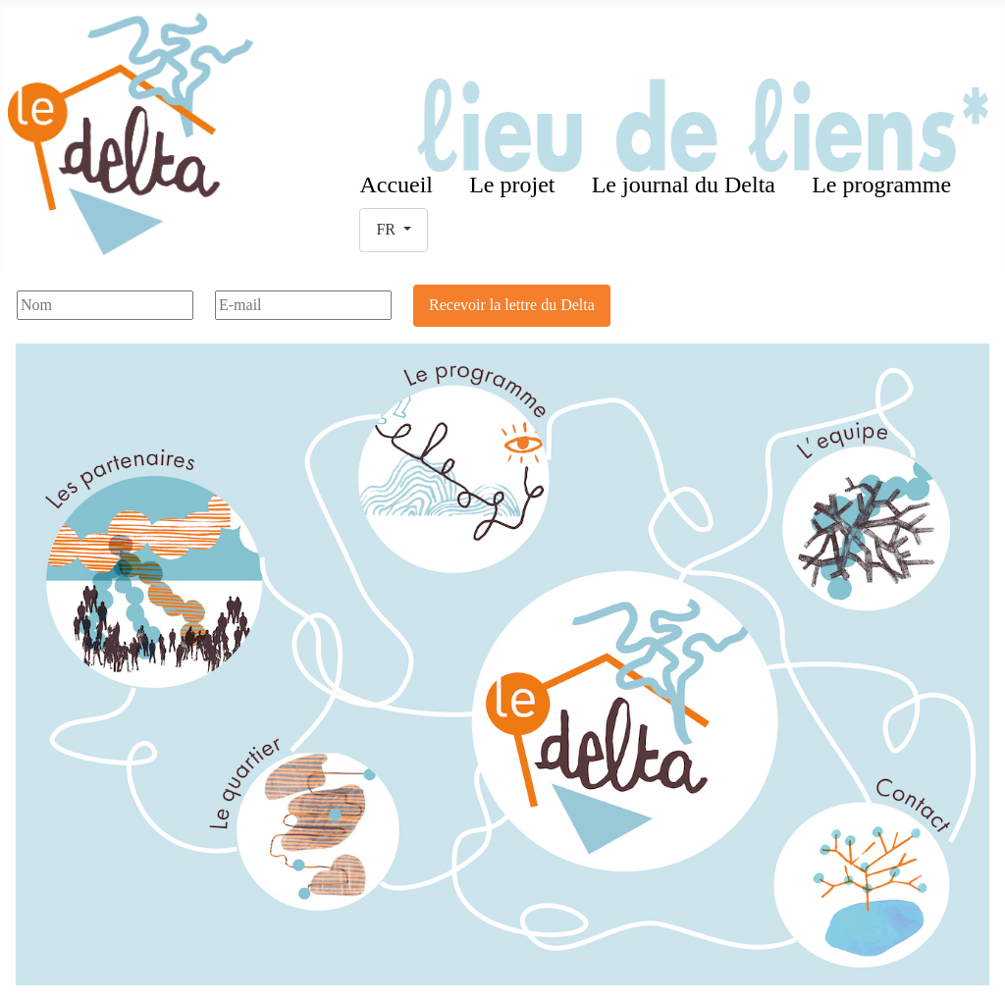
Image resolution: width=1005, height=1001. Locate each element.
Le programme (881, 184)
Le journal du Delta (683, 184)
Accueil (396, 184)
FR (387, 229)
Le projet (512, 184)
